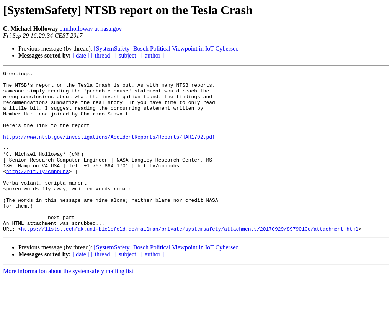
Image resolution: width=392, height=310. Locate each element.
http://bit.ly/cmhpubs (37, 191)
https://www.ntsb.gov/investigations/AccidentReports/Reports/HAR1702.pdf (109, 150)
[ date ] (81, 55)
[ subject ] (127, 55)
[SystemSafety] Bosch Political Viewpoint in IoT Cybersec (166, 48)
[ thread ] (102, 55)
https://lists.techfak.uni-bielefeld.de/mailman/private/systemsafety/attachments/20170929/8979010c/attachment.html (189, 260)
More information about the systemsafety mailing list (68, 303)
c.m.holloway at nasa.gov (91, 28)
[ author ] (152, 55)
